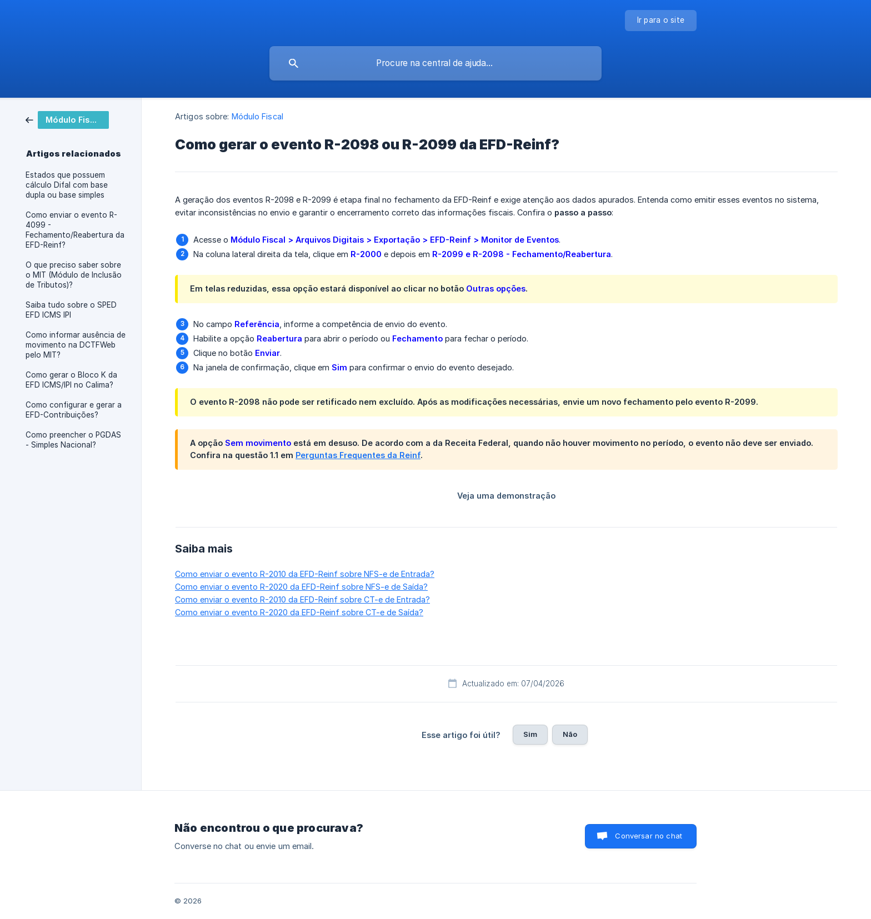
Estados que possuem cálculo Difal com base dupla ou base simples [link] (67, 184)
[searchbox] (435, 63)
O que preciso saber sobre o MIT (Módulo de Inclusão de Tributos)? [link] (74, 274)
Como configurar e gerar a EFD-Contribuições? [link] (74, 409)
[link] (67, 119)
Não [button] (570, 734)
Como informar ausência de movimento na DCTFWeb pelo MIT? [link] (76, 344)
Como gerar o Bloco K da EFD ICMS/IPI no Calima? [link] (71, 379)
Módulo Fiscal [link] (257, 116)
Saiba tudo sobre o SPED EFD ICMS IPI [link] (71, 309)
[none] (661, 20)
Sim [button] (530, 734)
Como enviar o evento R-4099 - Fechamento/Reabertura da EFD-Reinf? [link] (75, 229)
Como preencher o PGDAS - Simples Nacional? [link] (73, 439)
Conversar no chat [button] (648, 835)
